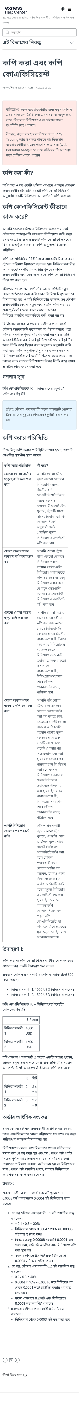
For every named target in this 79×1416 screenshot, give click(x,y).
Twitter (11, 1360)
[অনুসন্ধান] (39, 32)
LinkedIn (17, 1360)
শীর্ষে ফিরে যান (14, 1375)
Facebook (5, 1360)
